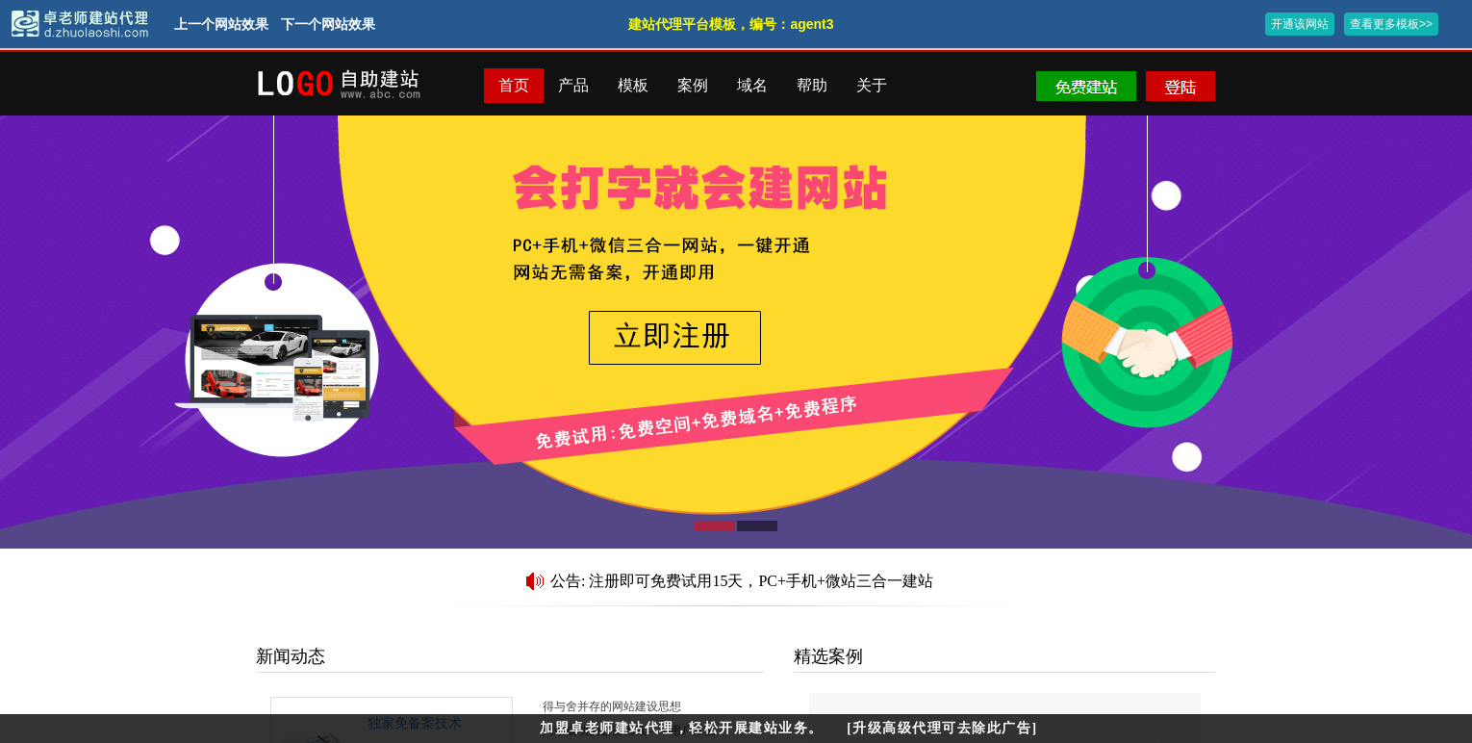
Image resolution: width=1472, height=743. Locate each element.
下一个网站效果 (328, 24)
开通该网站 (1300, 24)
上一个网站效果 (221, 24)
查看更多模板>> (1391, 24)
